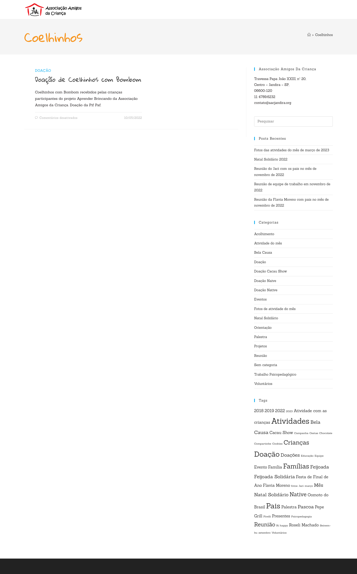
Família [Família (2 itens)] (275, 467)
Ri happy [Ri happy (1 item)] (282, 525)
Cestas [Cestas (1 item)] (313, 433)
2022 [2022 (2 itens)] (280, 410)
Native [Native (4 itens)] (298, 494)
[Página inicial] (309, 35)
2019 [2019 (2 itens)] (269, 410)
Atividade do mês (268, 243)
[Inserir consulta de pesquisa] (293, 121)
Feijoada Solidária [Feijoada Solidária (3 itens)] (274, 476)
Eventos (260, 299)
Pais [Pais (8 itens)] (273, 505)
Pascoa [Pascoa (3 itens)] (306, 507)
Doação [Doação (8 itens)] (267, 454)
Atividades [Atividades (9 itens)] (290, 421)
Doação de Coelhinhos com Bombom (88, 79)
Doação (43, 70)
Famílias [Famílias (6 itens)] (296, 466)
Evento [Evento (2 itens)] (260, 467)
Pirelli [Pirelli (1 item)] (267, 516)
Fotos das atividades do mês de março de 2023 (291, 150)
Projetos (260, 346)
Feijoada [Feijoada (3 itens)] (319, 467)
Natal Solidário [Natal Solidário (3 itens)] (271, 494)
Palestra (260, 337)
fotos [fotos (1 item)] (294, 486)
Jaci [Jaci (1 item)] (301, 486)
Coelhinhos (324, 35)
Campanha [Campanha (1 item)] (301, 433)
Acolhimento (264, 234)
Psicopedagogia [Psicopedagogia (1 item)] (301, 516)
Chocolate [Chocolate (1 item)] (325, 433)
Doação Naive (265, 281)
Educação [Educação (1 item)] (307, 455)
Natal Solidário (266, 318)
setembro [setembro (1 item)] (264, 532)
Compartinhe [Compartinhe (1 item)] (262, 443)
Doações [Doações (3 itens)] (290, 455)
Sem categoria (265, 365)
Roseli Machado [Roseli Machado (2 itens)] (304, 524)
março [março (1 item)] (309, 486)
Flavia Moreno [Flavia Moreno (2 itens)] (276, 485)
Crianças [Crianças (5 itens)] (296, 442)
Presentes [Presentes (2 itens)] (281, 515)
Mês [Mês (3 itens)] (318, 485)
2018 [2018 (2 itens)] (259, 410)
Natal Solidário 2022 (270, 159)
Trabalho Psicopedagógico (275, 374)
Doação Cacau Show (270, 271)
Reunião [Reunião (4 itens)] (264, 524)
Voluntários (263, 384)
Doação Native (265, 290)
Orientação (263, 327)
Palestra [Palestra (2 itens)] (289, 506)
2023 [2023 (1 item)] (289, 411)
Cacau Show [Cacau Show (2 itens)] (281, 432)
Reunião (260, 356)
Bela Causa (263, 252)
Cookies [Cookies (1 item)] (277, 443)
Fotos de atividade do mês (275, 309)
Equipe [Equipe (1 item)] (319, 455)
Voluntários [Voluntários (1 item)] (279, 532)
